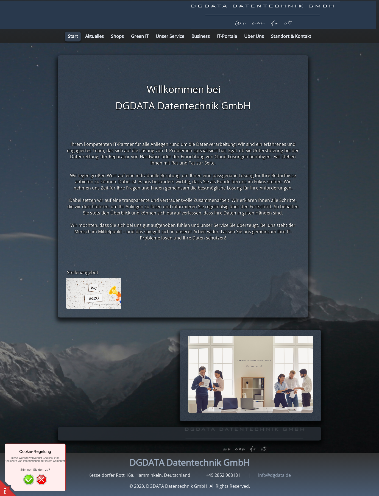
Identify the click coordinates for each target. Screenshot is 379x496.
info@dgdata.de (274, 475)
